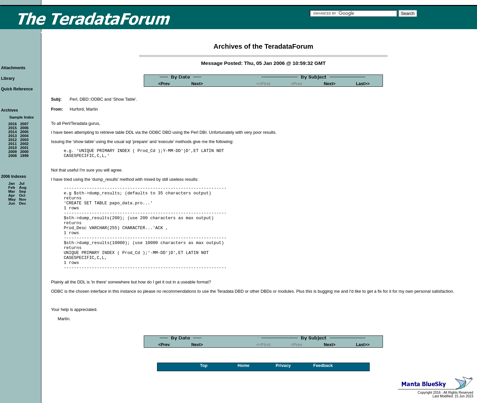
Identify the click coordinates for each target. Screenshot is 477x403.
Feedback (323, 365)
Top (204, 365)
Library (8, 78)
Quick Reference (17, 89)
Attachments (13, 68)
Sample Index (21, 117)
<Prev (164, 83)
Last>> (362, 83)
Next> (197, 83)
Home (243, 365)
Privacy (283, 365)
